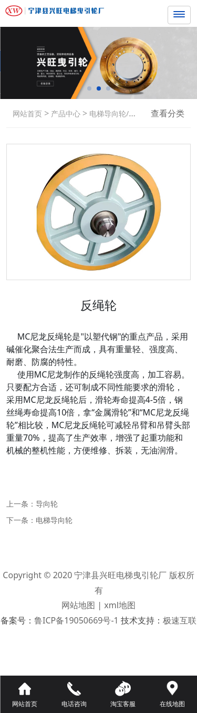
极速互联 (179, 620)
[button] (89, 88)
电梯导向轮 (54, 520)
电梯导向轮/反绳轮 (119, 113)
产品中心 (64, 113)
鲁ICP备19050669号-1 (76, 620)
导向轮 (47, 504)
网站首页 (27, 113)
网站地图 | (82, 605)
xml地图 (120, 605)
